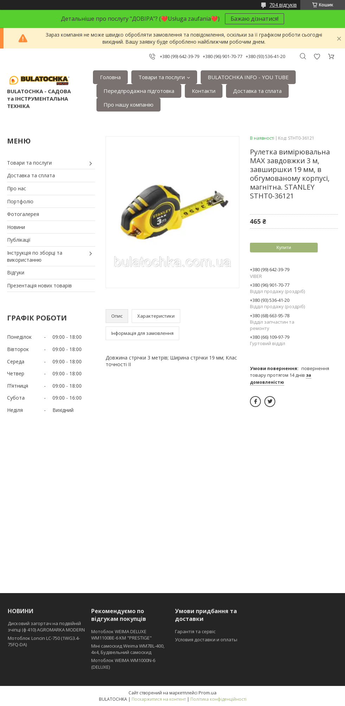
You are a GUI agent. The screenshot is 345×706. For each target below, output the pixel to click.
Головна (110, 77)
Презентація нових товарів (39, 285)
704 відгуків (283, 4)
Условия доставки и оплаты (206, 639)
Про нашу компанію (128, 104)
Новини (16, 227)
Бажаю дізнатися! (254, 19)
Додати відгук (317, 56)
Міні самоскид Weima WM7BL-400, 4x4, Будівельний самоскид (127, 649)
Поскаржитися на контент (159, 699)
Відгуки (15, 272)
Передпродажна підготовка (139, 90)
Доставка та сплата (257, 90)
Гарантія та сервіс (195, 631)
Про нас (16, 188)
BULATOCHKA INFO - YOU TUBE (248, 77)
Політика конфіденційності (218, 699)
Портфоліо (20, 201)
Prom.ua (208, 692)
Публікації (19, 239)
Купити (283, 247)
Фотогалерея (23, 214)
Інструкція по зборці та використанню (34, 256)
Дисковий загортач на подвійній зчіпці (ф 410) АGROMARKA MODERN (46, 626)
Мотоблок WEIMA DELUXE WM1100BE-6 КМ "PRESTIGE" (121, 634)
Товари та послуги (161, 77)
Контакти (203, 90)
